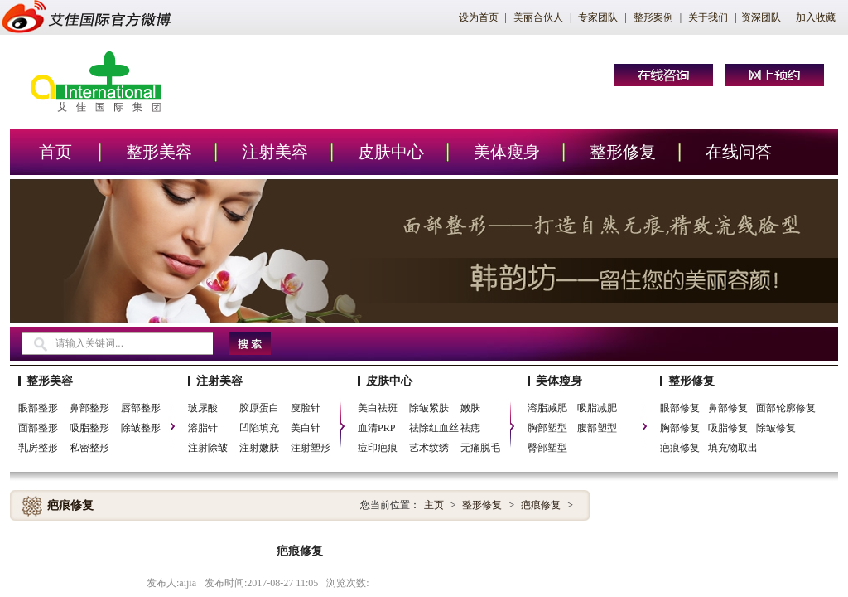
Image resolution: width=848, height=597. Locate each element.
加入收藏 (816, 17)
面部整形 (38, 428)
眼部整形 (38, 408)
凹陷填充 (259, 428)
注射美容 (275, 152)
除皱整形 (141, 428)
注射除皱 (208, 448)
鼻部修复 (728, 408)
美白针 (305, 428)
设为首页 (479, 17)
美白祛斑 (378, 408)
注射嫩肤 (259, 448)
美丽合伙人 (538, 17)
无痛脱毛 (480, 448)
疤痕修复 (680, 448)
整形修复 (623, 152)
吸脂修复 (728, 428)
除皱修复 (776, 428)
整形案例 (653, 17)
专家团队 (598, 17)
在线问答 (739, 152)
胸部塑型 (547, 428)
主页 (434, 505)
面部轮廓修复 (786, 408)
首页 (55, 152)
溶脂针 (203, 428)
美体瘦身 (507, 152)
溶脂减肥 (547, 408)
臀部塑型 (547, 448)
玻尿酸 (203, 408)
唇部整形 (141, 408)
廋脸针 (305, 408)
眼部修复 (680, 408)
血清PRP (376, 428)
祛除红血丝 (434, 428)
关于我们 (708, 17)
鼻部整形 (89, 408)
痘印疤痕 (378, 448)
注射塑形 (310, 448)
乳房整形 (38, 448)
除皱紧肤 (429, 408)
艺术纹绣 (429, 448)
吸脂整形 (89, 428)
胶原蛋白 (259, 408)
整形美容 (159, 152)
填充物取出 (733, 448)
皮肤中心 (391, 152)
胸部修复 (680, 428)
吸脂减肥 (597, 408)
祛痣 (470, 428)
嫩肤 (470, 408)
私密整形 (89, 448)
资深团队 (761, 17)
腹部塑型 (597, 428)
